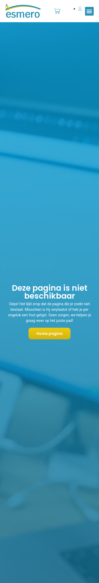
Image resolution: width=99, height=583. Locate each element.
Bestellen (57, 8)
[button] (89, 11)
